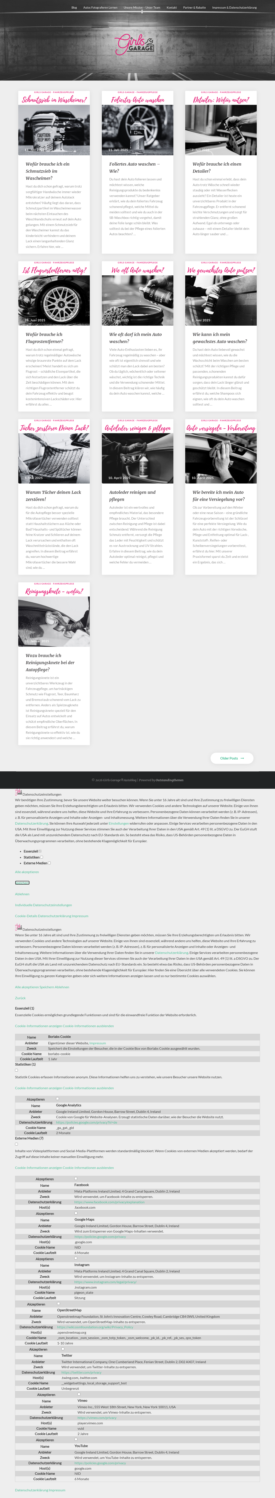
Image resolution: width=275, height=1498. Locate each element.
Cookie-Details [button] (26, 916)
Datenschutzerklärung (31, 823)
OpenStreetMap (69, 1310)
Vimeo (82, 1400)
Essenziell (32, 851)
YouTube (81, 1446)
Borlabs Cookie (59, 1036)
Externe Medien (37, 863)
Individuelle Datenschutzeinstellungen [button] (43, 905)
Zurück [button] (20, 998)
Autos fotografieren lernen (100, 7)
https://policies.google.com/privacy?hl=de (86, 1122)
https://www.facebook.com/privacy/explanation (109, 1202)
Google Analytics (68, 1105)
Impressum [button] (80, 916)
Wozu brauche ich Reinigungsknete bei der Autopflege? (50, 662)
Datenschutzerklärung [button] (55, 916)
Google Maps (84, 1219)
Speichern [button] (22, 883)
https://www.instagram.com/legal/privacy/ (105, 1282)
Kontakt (172, 7)
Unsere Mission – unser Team (142, 7)
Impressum (97, 1043)
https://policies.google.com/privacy (100, 1236)
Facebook (81, 1185)
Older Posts (232, 758)
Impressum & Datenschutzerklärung (234, 7)
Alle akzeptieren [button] (27, 872)
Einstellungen (119, 823)
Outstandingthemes (169, 780)
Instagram (81, 1265)
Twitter (66, 1355)
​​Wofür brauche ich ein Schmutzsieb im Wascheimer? (48, 171)
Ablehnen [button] (22, 894)
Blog (74, 7)
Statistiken (33, 857)
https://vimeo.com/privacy (97, 1418)
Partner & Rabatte (194, 7)
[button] (64, 1026)
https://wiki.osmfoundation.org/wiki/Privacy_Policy (95, 1327)
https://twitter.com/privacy (81, 1372)
